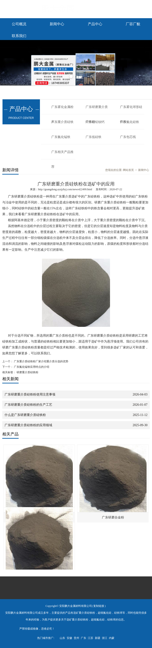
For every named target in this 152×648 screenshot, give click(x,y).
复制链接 (98, 606)
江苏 (90, 638)
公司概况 (19, 24)
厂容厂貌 (133, 24)
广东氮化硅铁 (129, 122)
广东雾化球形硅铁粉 (131, 109)
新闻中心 (57, 24)
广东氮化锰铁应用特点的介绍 (31, 366)
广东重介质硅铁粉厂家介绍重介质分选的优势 (40, 361)
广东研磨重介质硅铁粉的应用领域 (28, 425)
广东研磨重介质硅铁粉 (97, 109)
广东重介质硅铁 (62, 122)
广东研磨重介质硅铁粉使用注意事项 (30, 394)
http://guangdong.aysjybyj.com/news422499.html (65, 189)
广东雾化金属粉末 (62, 109)
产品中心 (95, 24)
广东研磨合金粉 (113, 517)
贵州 (76, 638)
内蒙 (111, 638)
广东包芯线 (128, 137)
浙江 (104, 638)
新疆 (97, 638)
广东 (83, 638)
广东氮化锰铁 (60, 137)
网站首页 (128, 170)
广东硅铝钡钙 (95, 122)
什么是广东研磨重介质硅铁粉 (25, 415)
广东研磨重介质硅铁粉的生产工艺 (28, 404)
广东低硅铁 (93, 137)
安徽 (69, 638)
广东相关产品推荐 (62, 154)
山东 (62, 638)
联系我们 (19, 36)
